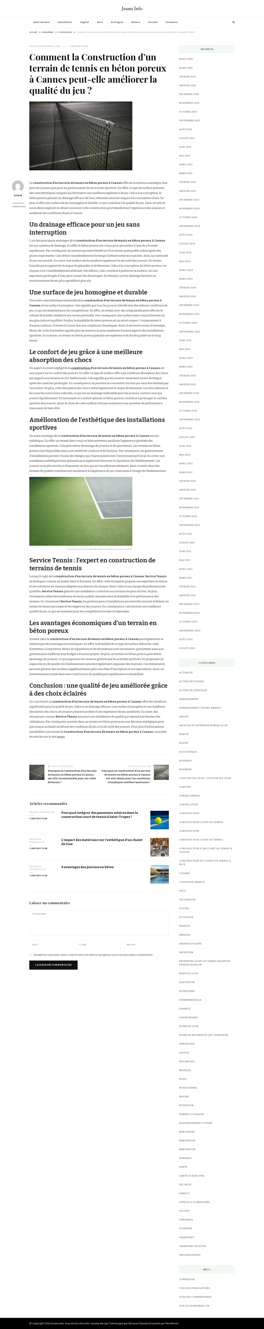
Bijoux (183, 743)
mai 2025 (184, 155)
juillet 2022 (187, 437)
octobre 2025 (188, 111)
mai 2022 (184, 454)
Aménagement (189, 699)
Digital (84, 22)
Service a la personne (194, 1202)
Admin (18, 188)
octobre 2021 (188, 516)
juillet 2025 (187, 138)
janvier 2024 (187, 296)
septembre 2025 (189, 120)
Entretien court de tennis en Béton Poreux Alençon (204, 963)
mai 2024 (185, 261)
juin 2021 (185, 551)
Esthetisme (187, 991)
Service (184, 1193)
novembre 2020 (189, 613)
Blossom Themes (138, 1323)
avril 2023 (186, 358)
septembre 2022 (189, 419)
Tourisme (185, 1228)
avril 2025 (186, 164)
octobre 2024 (188, 217)
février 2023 (187, 375)
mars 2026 (186, 68)
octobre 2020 (188, 621)
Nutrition (186, 1105)
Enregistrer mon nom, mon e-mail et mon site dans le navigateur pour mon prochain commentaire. (93, 954)
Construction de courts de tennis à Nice (205, 863)
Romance (185, 1158)
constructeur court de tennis (201, 822)
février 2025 (187, 182)
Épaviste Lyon (188, 973)
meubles (185, 1070)
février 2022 (187, 481)
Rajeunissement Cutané (195, 1123)
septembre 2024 (189, 226)
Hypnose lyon (189, 1026)
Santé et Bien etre (192, 1176)
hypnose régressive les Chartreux (203, 1035)
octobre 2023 (188, 323)
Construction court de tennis (201, 839)
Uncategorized (190, 1255)
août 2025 (185, 129)
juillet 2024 (187, 243)
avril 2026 (186, 59)
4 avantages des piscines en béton (87, 867)
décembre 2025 (189, 94)
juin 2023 (185, 340)
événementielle (190, 1000)
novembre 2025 (189, 103)
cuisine (184, 873)
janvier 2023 (187, 384)
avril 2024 (186, 270)
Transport (186, 1237)
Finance (185, 1008)
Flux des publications (194, 1288)
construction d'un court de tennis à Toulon (205, 850)
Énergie (184, 926)
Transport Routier (192, 1246)
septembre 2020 (190, 630)
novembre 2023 (189, 314)
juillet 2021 (187, 542)
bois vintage (188, 752)
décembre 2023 (189, 305)
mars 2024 (186, 279)
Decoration (187, 899)
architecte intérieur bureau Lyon (203, 725)
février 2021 (187, 586)
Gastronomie (41, 22)
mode (183, 1079)
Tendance (172, 22)
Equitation (187, 982)
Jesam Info (132, 8)
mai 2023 (184, 349)
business (185, 769)
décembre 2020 (189, 604)
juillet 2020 (187, 648)
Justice (184, 1052)
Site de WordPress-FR (194, 1306)
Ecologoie (117, 22)
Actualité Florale (191, 681)
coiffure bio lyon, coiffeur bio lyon (205, 778)
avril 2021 (186, 569)
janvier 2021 (187, 595)
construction (80, 368)
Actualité (186, 672)
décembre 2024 (189, 199)
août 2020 (186, 639)
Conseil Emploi (189, 795)
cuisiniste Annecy (192, 882)
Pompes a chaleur (191, 1114)
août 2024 (186, 235)
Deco (100, 22)
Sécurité (185, 1184)
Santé (183, 1167)
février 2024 (187, 287)
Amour (183, 716)
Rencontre (187, 1132)
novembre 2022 (189, 402)
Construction (79, 46)
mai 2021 (184, 560)
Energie (184, 935)
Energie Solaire (190, 943)
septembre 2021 (189, 525)
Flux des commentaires (195, 1297)
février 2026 (187, 76)
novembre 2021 (189, 507)
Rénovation (187, 1140)
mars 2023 (186, 366)
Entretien (186, 952)
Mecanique (186, 1061)
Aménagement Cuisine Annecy (200, 708)
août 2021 (185, 534)
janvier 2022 (187, 490)
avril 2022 (186, 463)
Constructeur (189, 813)
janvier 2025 (187, 191)
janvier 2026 (187, 85)
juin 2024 (185, 252)
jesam (61, 736)
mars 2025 (186, 173)
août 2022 (185, 428)
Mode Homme (188, 1088)
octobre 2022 (188, 410)
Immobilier (65, 22)
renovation (187, 1149)
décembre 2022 (189, 393)
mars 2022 (186, 472)
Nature (135, 22)
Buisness (185, 760)
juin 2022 (185, 446)
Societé (153, 22)
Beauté (184, 734)
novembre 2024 (189, 208)
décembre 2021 (189, 498)
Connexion (187, 1279)
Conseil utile (188, 804)
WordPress (171, 1323)
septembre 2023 (189, 331)
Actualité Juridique (193, 690)
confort (185, 787)
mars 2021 (185, 578)
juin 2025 (185, 147)
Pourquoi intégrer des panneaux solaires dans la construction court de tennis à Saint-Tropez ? (100, 815)
